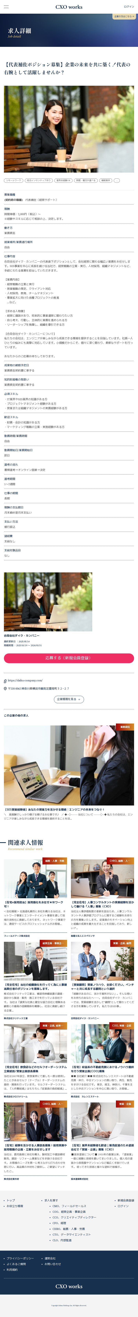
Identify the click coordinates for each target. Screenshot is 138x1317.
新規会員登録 (126, 1200)
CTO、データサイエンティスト (72, 1235)
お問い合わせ (53, 1264)
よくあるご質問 (16, 1264)
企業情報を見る (68, 699)
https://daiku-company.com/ (25, 680)
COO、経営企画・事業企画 (69, 1212)
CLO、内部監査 (62, 1240)
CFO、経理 (59, 1223)
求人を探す (51, 1200)
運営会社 (50, 1258)
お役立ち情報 (15, 1206)
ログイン (123, 1206)
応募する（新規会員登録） (69, 658)
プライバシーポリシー (20, 1258)
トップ (11, 1200)
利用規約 (12, 1270)
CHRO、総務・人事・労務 (69, 1229)
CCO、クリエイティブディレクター (74, 1217)
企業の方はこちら (124, 16)
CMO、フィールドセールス (69, 1206)
